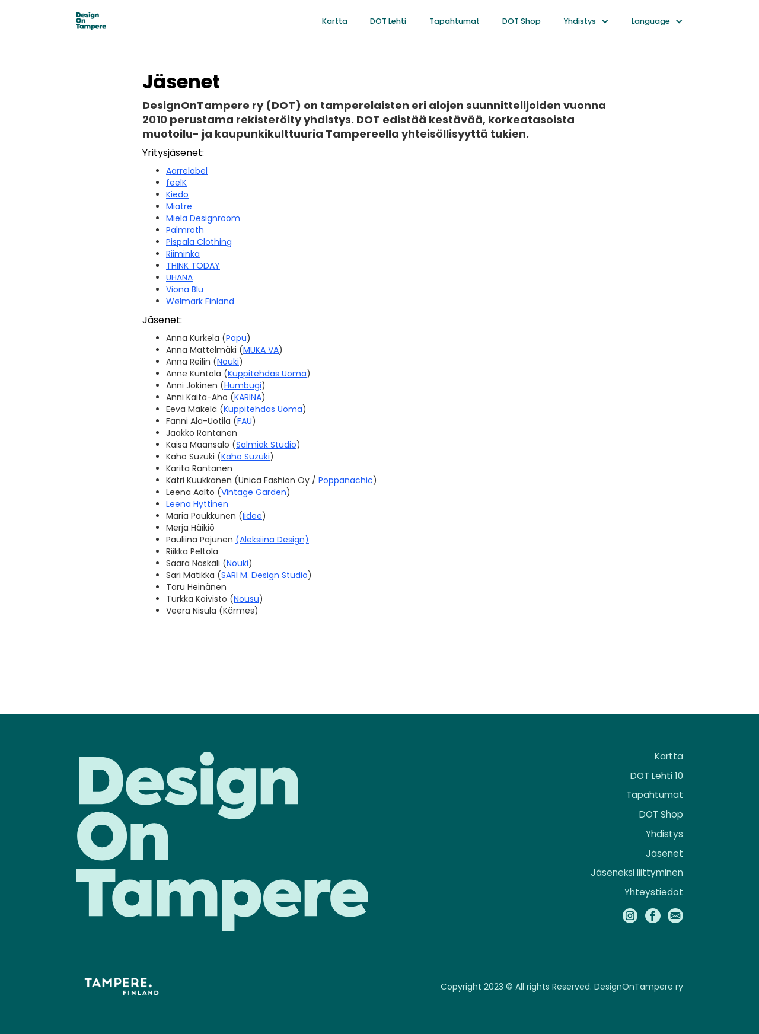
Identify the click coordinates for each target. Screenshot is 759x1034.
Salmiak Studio (266, 445)
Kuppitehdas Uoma (267, 373)
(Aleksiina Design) (272, 539)
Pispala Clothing (199, 242)
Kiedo (177, 194)
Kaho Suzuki (245, 456)
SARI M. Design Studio (264, 575)
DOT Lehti (388, 21)
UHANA (179, 277)
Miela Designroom (203, 218)
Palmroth (185, 230)
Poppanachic (345, 480)
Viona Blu (184, 289)
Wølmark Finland (200, 301)
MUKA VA (261, 350)
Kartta (334, 21)
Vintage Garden (253, 492)
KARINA (247, 397)
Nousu (246, 599)
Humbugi (242, 385)
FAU (244, 421)
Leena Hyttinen (197, 504)
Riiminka (183, 254)
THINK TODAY (193, 266)
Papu (236, 338)
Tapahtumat (454, 21)
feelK (176, 183)
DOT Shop (521, 21)
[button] (586, 21)
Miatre (179, 206)
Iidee (252, 516)
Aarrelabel (187, 171)
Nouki (228, 362)
